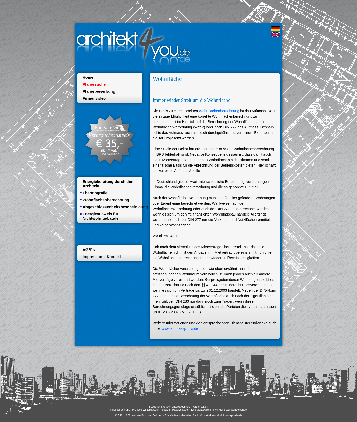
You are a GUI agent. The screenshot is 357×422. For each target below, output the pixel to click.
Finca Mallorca (220, 409)
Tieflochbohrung (121, 409)
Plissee (136, 409)
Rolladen (165, 409)
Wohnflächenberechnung (219, 111)
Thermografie (95, 193)
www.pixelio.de (233, 415)
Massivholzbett (180, 409)
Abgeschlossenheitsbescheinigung (111, 207)
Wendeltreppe (239, 409)
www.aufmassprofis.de (180, 328)
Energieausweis (200, 409)
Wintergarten (150, 409)
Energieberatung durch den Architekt (108, 183)
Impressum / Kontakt (102, 256)
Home (88, 77)
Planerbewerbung (99, 91)
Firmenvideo (94, 98)
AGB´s (89, 249)
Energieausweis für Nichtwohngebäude (100, 216)
